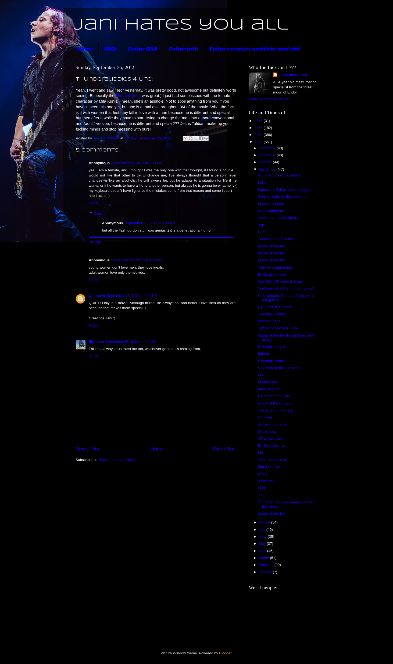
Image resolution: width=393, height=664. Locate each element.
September (268, 169)
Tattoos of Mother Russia (278, 328)
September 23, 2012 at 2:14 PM (150, 223)
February (266, 565)
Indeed (263, 354)
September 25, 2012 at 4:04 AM (130, 342)
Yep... (262, 225)
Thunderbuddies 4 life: (276, 239)
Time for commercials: (276, 267)
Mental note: (268, 382)
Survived (265, 417)
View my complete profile (269, 99)
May (263, 544)
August (265, 522)
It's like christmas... (273, 445)
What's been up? (271, 211)
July (262, 530)
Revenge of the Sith (274, 396)
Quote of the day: (272, 246)
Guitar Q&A (142, 48)
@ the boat (267, 432)
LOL (261, 375)
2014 (259, 128)
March (264, 558)
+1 (260, 495)
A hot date (266, 481)
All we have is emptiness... (279, 218)
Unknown (97, 296)
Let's (262, 183)
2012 (259, 142)
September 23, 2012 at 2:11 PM (136, 163)
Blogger (225, 653)
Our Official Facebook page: (280, 281)
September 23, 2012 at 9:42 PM (132, 296)
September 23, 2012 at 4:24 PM (136, 260)
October (266, 162)
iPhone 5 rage (269, 321)
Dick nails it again (272, 347)
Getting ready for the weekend (282, 196)
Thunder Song (128, 95)
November (268, 155)
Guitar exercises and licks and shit (254, 48)
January (266, 572)
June (263, 537)
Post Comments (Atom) (116, 460)
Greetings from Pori (274, 361)
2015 (259, 121)
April (263, 551)
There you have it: (272, 460)
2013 (259, 135)
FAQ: (110, 48)
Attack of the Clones (274, 403)
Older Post (225, 449)
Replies (100, 214)
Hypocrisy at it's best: (275, 307)
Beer (262, 232)
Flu (260, 453)
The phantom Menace (275, 410)
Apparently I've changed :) (279, 175)
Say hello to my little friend (279, 368)
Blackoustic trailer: (273, 274)
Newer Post (89, 449)
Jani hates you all (181, 25)
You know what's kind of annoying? (286, 288)
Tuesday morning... (273, 314)
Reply (93, 203)
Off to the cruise (271, 438)
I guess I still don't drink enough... (285, 189)
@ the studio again (273, 424)
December (268, 148)
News (262, 474)
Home (85, 48)
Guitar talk (183, 48)
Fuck (262, 488)
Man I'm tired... (270, 467)
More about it (268, 389)
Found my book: (271, 204)
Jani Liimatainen (292, 75)
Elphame (96, 342)
